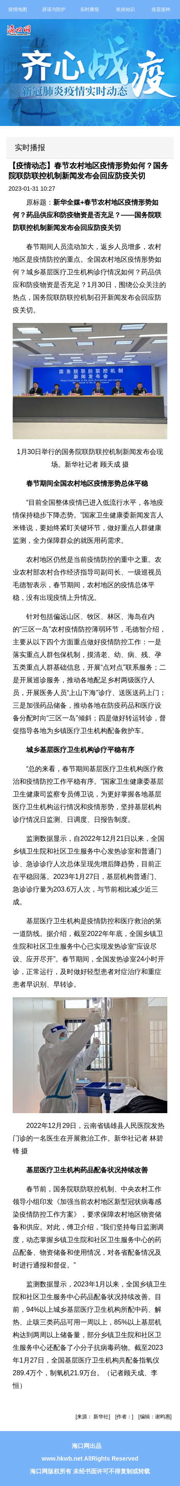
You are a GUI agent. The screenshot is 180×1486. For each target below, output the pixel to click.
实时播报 (89, 9)
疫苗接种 (161, 9)
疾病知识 (125, 9)
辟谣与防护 (53, 9)
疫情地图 (17, 9)
